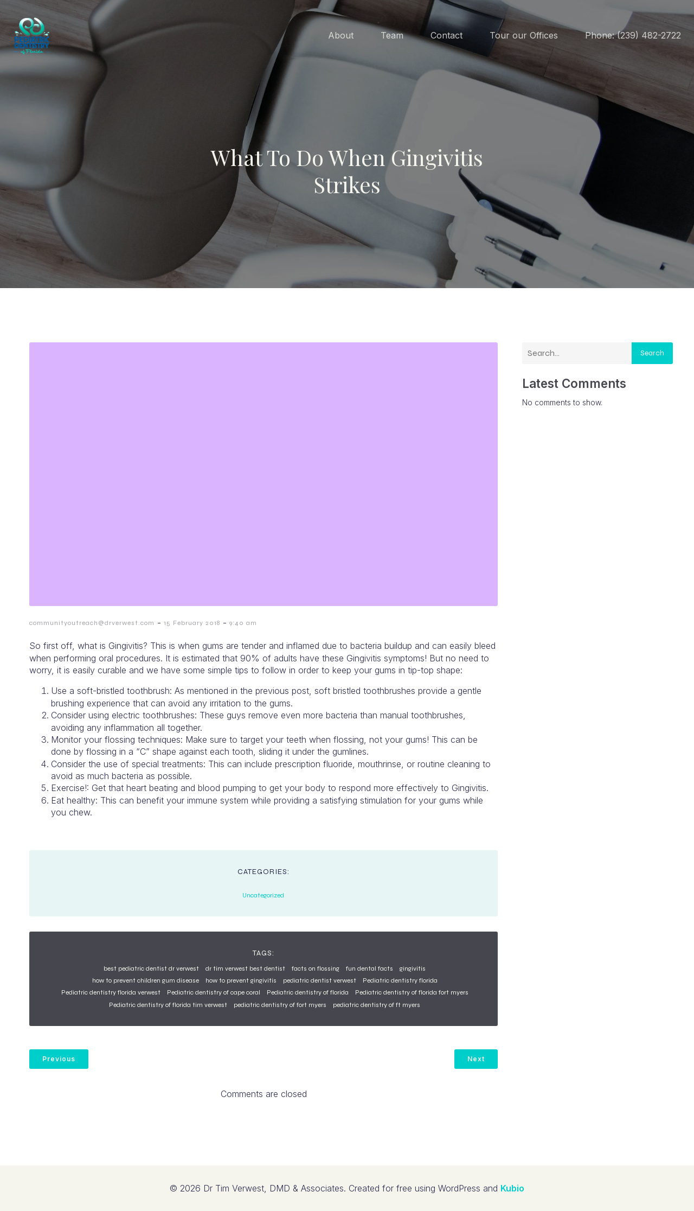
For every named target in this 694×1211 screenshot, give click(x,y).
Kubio (512, 1188)
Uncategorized (263, 895)
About (341, 35)
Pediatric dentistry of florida (308, 992)
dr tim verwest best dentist (245, 968)
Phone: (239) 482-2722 (633, 35)
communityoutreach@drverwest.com (92, 623)
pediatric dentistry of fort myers (280, 1005)
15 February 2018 (192, 623)
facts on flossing (315, 968)
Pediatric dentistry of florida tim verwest (168, 1005)
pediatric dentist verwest (319, 980)
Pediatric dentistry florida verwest (110, 992)
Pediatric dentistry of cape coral (213, 992)
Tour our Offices (524, 35)
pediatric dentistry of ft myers (376, 1005)
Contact (446, 35)
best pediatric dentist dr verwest (151, 968)
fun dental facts (369, 968)
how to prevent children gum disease (145, 980)
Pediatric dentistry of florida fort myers (411, 992)
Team (392, 35)
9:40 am (243, 623)
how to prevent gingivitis (241, 980)
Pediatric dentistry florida (400, 980)
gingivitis (413, 968)
